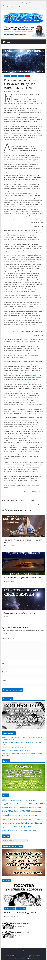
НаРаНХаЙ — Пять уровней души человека (15, 747)
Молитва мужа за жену (22, 933)
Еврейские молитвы (10, 908)
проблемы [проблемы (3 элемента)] (30, 830)
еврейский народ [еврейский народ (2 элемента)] (38, 827)
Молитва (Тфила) (21, 908)
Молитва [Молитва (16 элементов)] (25, 810)
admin (18, 91)
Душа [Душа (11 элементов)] (31, 803)
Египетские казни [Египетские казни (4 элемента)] (18, 807)
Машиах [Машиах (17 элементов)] (12, 810)
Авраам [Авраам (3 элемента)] (21, 800)
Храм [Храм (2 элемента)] (18, 823)
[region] (23, 715)
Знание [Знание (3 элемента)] (39, 807)
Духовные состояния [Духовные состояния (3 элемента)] (23, 804)
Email (4, 672)
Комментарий (8, 639)
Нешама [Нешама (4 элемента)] (4, 819)
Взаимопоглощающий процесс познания (18, 500)
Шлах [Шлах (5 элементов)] (37, 823)
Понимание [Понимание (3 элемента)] (23, 819)
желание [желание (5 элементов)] (12, 830)
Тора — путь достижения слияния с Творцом (16, 750)
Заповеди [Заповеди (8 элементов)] (32, 807)
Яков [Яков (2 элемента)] (7, 827)
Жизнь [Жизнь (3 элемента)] (26, 807)
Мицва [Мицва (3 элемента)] (19, 811)
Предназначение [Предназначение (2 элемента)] (31, 819)
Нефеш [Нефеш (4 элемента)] (40, 815)
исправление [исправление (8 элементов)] (21, 830)
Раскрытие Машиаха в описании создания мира (23, 541)
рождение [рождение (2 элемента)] (35, 830)
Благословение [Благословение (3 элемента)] (28, 800)
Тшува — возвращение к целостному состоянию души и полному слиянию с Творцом (26, 6)
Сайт (4, 681)
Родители (13, 76)
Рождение (21, 76)
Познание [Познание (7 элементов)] (16, 819)
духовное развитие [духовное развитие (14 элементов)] (24, 826)
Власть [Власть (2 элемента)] (15, 804)
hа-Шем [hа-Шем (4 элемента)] (16, 800)
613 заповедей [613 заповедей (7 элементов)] (8, 800)
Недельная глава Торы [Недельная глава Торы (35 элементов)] (22, 815)
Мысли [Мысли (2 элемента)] (32, 811)
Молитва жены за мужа (22, 923)
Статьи (28, 76)
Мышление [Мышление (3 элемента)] (37, 811)
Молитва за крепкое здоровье (20, 912)
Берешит (7, 76)
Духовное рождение (31, 377)
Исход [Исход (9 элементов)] (4, 811)
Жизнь (41, 505)
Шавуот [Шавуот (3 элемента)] (33, 823)
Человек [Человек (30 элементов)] (25, 822)
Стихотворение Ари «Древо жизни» (20, 613)
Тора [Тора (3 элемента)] (11, 823)
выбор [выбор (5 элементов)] (11, 827)
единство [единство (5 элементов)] (5, 830)
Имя (4, 663)
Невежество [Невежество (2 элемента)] (5, 815)
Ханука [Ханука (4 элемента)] (15, 823)
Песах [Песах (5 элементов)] (10, 819)
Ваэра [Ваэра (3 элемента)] (11, 804)
